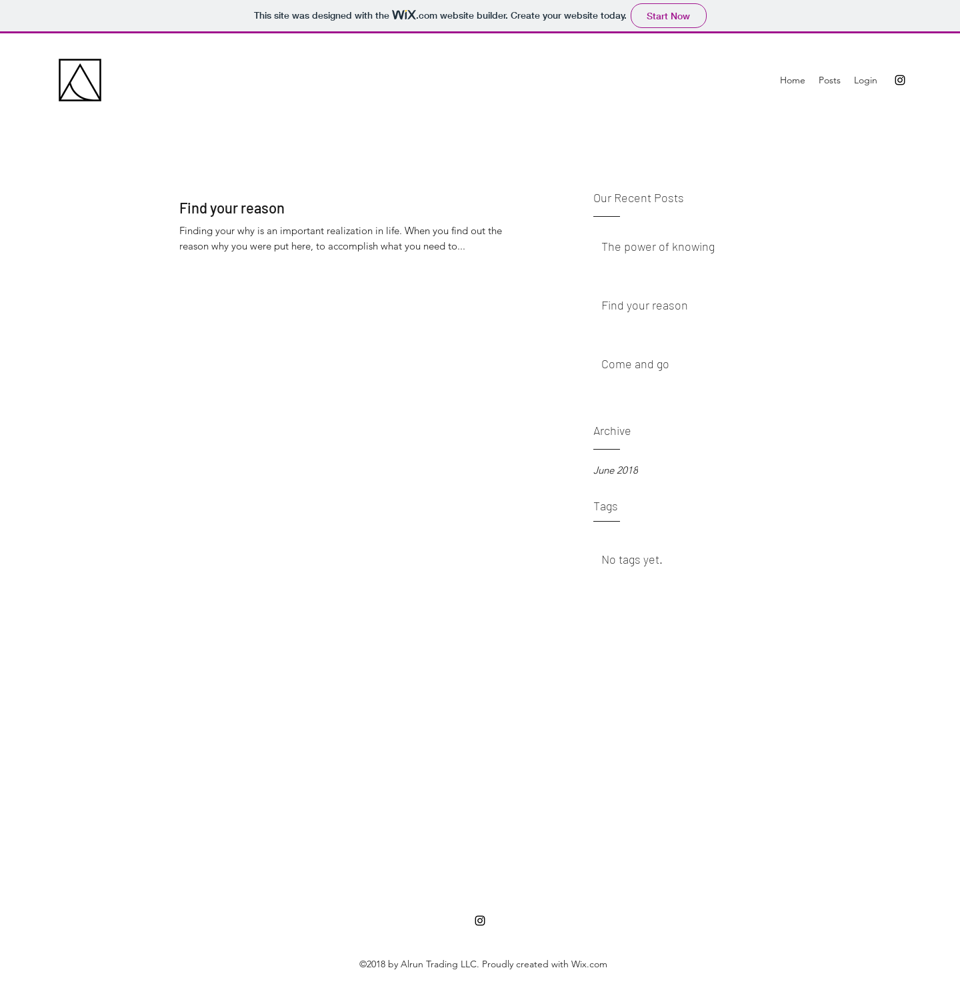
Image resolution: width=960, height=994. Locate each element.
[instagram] (900, 80)
